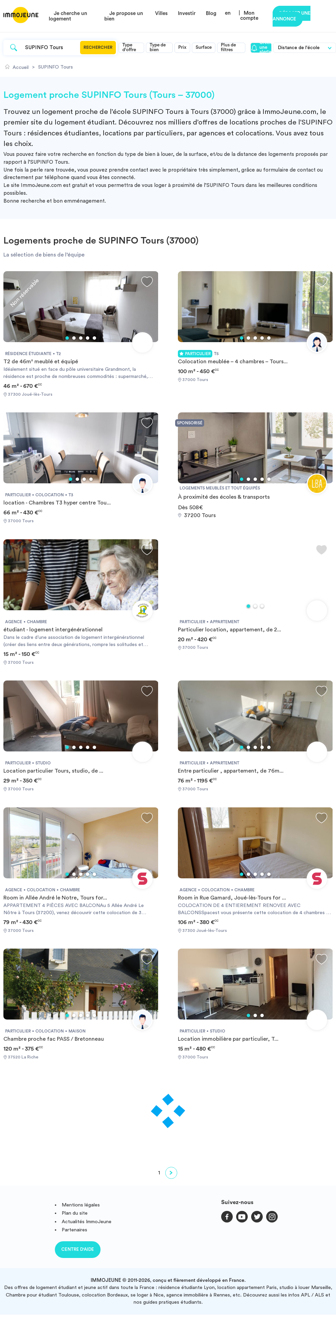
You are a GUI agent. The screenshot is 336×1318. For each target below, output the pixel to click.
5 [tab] (94, 338)
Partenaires (74, 1229)
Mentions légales (81, 1204)
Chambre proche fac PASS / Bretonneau (53, 1039)
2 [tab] (74, 338)
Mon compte (249, 16)
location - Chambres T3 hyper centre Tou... (57, 503)
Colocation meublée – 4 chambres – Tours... (233, 361)
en (228, 13)
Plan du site (75, 1213)
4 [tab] (87, 338)
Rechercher (97, 47)
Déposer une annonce (291, 16)
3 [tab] (80, 338)
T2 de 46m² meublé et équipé (40, 361)
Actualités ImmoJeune (86, 1221)
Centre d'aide (77, 1249)
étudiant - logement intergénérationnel (53, 629)
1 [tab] (67, 338)
